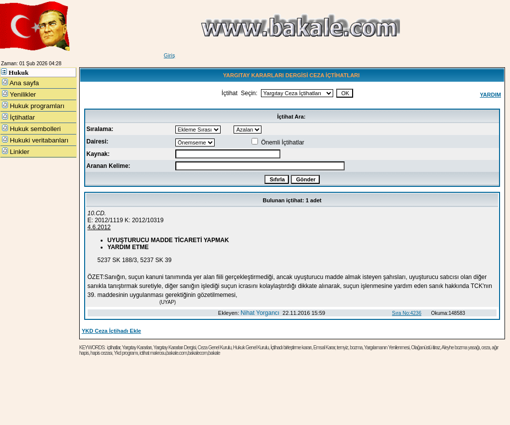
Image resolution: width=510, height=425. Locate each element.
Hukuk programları (33, 106)
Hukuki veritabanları (35, 140)
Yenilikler (19, 94)
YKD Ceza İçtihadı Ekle (111, 331)
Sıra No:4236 (406, 313)
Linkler (15, 151)
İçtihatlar (18, 117)
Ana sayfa (20, 83)
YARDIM (490, 95)
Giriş (169, 55)
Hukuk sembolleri (31, 129)
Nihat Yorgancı (260, 312)
